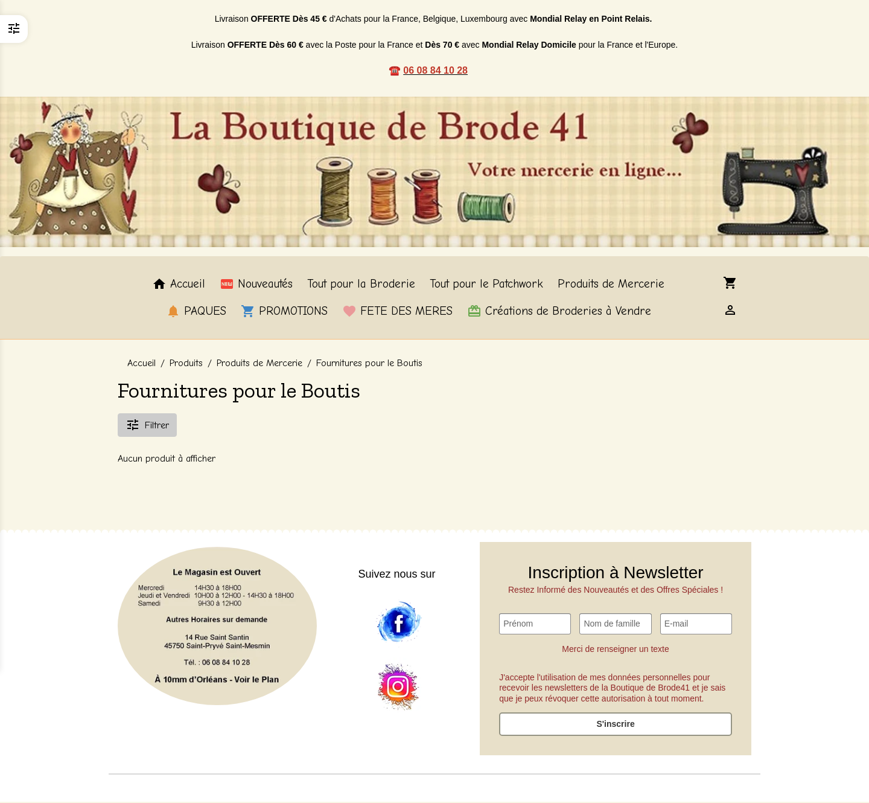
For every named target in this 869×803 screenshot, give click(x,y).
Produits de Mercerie (611, 285)
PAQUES (196, 312)
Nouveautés (256, 285)
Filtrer (147, 425)
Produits (186, 364)
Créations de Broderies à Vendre (559, 312)
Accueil (178, 285)
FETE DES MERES (397, 312)
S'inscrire (615, 725)
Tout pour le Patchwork (486, 285)
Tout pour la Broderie (361, 285)
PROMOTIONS (284, 312)
